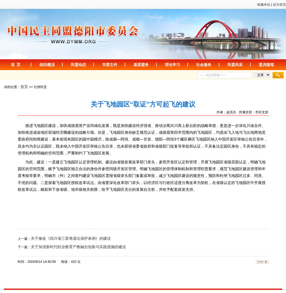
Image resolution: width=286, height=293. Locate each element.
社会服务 (203, 65)
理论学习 (172, 65)
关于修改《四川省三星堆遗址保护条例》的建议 (71, 238)
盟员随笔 (266, 65)
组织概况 (47, 65)
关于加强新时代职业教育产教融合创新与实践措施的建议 (78, 247)
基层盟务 (141, 65)
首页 (24, 87)
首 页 (16, 65)
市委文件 (109, 65)
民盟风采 (235, 65)
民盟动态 (78, 65)
